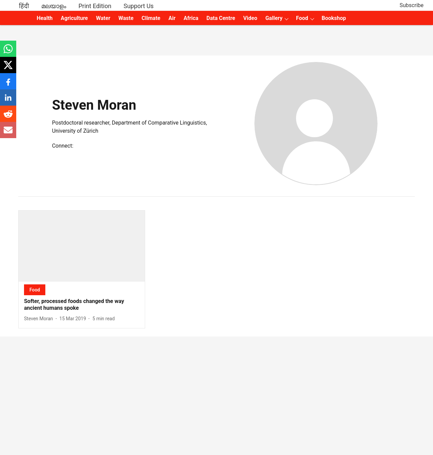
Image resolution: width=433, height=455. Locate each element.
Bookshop (334, 18)
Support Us (138, 5)
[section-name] (34, 289)
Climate (151, 18)
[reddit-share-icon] (8, 117)
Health (44, 18)
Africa (191, 18)
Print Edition (94, 5)
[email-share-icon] (8, 133)
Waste (126, 18)
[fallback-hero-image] (82, 246)
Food (302, 18)
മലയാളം (53, 5)
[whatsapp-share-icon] (8, 52)
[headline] (81, 305)
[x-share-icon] (8, 68)
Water (103, 18)
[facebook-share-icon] (8, 85)
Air (172, 18)
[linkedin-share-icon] (8, 101)
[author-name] (40, 318)
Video (250, 18)
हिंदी (24, 5)
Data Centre (220, 18)
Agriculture (74, 18)
